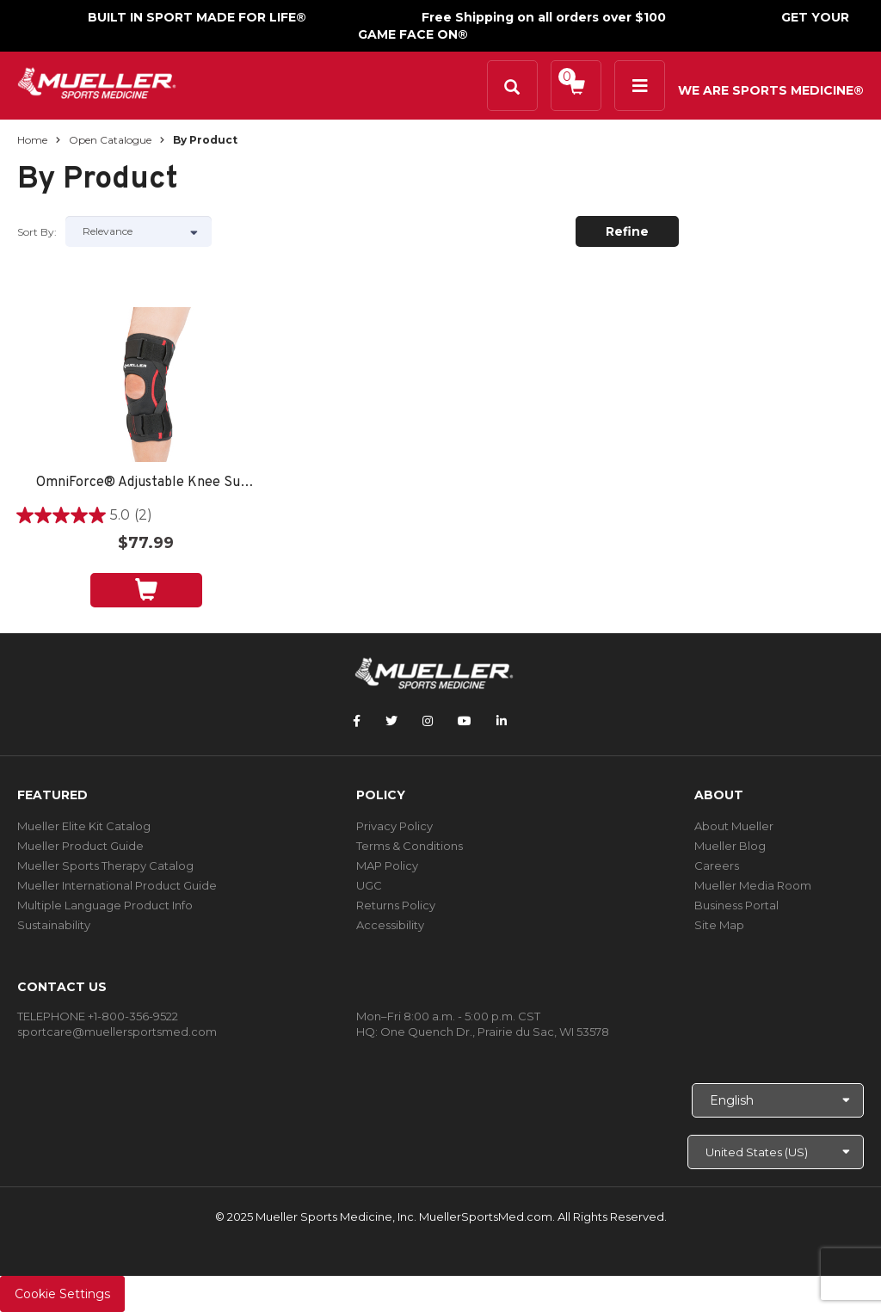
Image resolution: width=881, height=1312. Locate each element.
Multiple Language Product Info (105, 905)
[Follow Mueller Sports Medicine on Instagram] (427, 721)
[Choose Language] (778, 1100)
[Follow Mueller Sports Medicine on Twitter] (391, 721)
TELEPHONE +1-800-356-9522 (97, 1016)
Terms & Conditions (409, 846)
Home (32, 139)
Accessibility (390, 925)
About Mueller (733, 826)
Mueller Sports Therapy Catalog (105, 865)
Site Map (719, 925)
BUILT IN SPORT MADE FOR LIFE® (197, 17)
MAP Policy (387, 865)
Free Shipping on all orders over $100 (544, 17)
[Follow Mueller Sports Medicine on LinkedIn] (501, 721)
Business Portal (736, 905)
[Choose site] (775, 1152)
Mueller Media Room (752, 885)
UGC (369, 885)
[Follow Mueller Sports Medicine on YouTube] (464, 721)
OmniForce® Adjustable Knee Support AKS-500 (146, 483)
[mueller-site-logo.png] (96, 81)
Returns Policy (395, 905)
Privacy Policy (394, 826)
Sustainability (53, 925)
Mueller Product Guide (80, 846)
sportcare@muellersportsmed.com (117, 1031)
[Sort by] (138, 231)
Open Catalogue (110, 139)
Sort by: (37, 231)
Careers (716, 865)
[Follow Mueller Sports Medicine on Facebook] (356, 721)
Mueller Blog (730, 846)
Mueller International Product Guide (117, 885)
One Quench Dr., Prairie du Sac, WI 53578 (494, 1031)
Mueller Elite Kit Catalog (84, 826)
